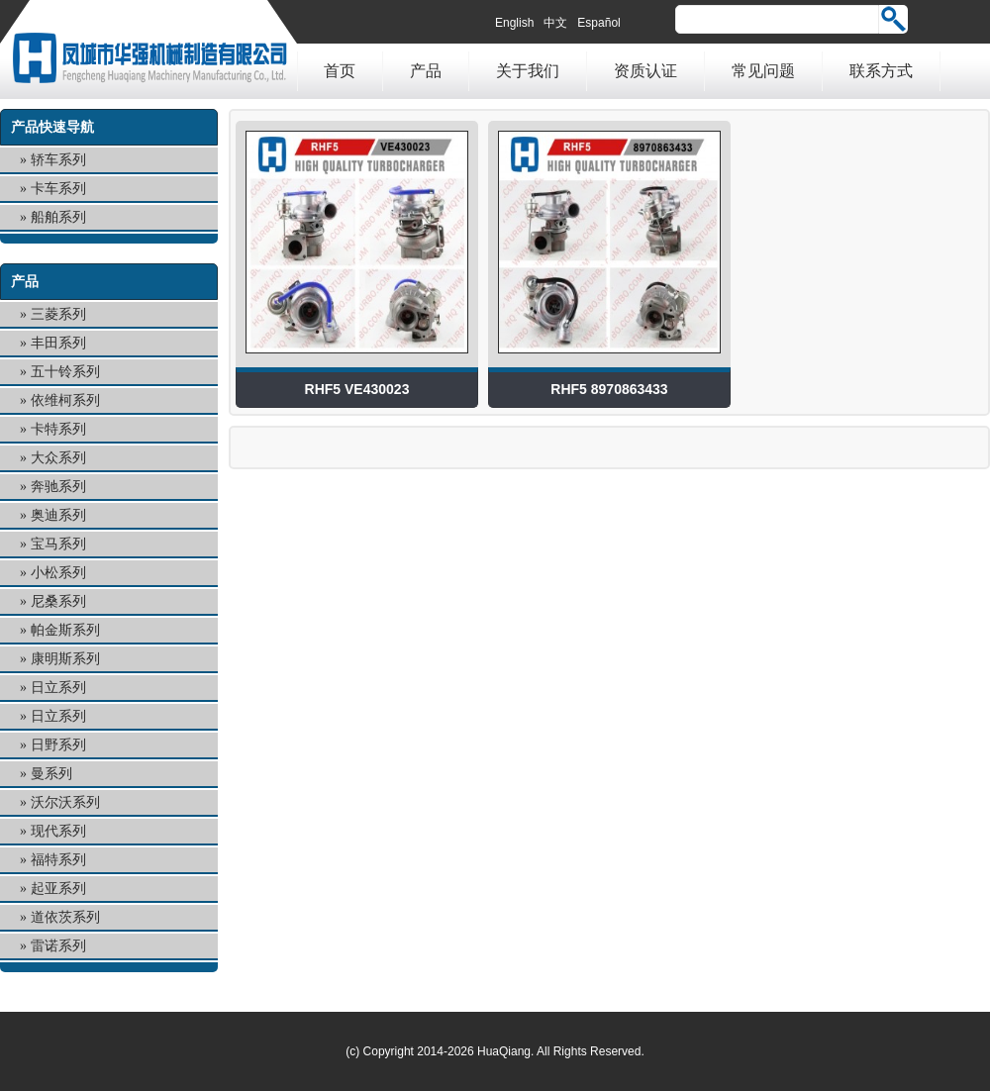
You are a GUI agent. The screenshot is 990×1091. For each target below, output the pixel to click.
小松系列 (58, 572)
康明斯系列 (65, 658)
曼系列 (51, 773)
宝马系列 (58, 544)
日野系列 (58, 745)
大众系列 (58, 457)
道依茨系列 (65, 917)
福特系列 (58, 859)
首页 (339, 70)
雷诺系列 (58, 946)
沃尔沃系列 (65, 802)
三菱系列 (58, 314)
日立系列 (58, 687)
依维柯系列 (65, 400)
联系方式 (881, 70)
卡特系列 (58, 429)
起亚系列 (58, 888)
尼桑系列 (58, 601)
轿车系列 (58, 159)
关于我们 (527, 70)
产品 (426, 70)
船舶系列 (58, 217)
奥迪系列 (58, 515)
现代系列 (58, 831)
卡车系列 (58, 188)
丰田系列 (58, 343)
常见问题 (763, 70)
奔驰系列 (58, 486)
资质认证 (645, 70)
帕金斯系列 (65, 630)
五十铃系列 (65, 371)
